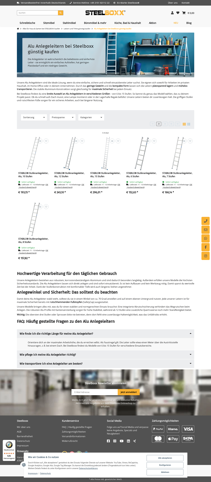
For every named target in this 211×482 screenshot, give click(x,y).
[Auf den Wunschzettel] (46, 140)
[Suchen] (37, 12)
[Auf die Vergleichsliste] (40, 140)
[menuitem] (27, 22)
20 (159, 124)
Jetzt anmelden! (129, 392)
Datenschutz (23, 440)
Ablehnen (165, 472)
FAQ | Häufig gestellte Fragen (77, 427)
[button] (172, 12)
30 (165, 124)
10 (152, 124)
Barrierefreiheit (25, 436)
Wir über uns (23, 427)
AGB (19, 431)
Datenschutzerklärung (88, 468)
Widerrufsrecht (70, 440)
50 (178, 124)
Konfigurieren (165, 465)
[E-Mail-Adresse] (94, 392)
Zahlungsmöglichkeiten (74, 431)
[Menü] (13, 441)
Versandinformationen (73, 436)
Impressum (23, 445)
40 (171, 124)
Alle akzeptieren (165, 458)
